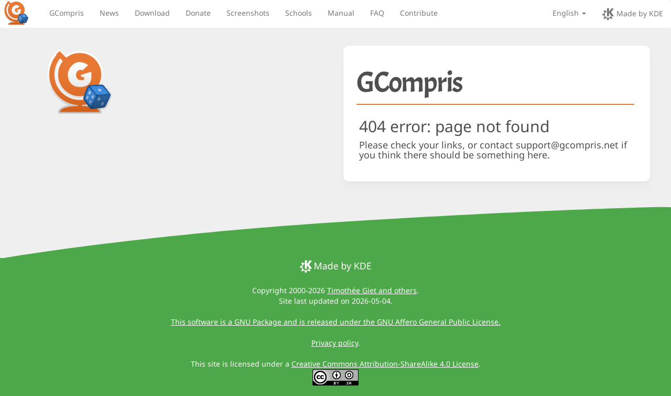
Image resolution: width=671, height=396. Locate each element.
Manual (341, 13)
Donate (198, 13)
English (569, 13)
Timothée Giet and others (372, 290)
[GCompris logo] (22, 12)
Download (152, 13)
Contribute (419, 13)
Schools (298, 13)
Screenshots (247, 13)
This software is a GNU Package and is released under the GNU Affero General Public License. (336, 322)
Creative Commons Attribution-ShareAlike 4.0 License (385, 364)
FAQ (377, 13)
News (109, 13)
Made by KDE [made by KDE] (632, 14)
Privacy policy (334, 343)
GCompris (66, 13)
